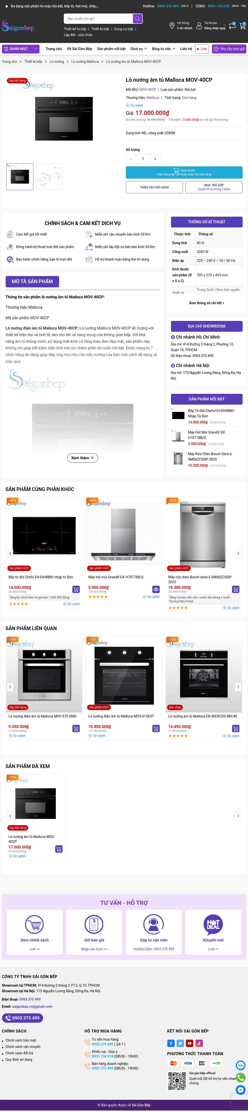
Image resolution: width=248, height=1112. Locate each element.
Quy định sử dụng (19, 1059)
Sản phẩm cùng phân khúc (40, 489)
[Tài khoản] (210, 26)
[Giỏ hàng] (242, 25)
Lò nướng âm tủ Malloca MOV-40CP (32, 839)
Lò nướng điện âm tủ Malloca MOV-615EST (121, 716)
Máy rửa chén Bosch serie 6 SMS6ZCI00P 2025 (210, 456)
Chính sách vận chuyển (23, 1047)
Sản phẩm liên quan (31, 628)
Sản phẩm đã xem (28, 766)
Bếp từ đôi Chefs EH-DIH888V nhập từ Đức (211, 413)
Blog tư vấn (163, 49)
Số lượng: (133, 150)
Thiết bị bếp (100, 29)
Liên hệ (186, 49)
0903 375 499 (203, 356)
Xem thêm (82, 458)
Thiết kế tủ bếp (75, 29)
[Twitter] (180, 1043)
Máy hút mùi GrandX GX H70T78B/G (206, 435)
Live (204, 49)
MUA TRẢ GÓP (214, 187)
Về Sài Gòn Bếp (79, 49)
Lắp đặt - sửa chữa (78, 35)
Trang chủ (54, 49)
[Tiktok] (199, 1043)
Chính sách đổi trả (19, 1053)
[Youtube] (189, 1043)
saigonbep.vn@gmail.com (32, 1006)
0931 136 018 (102, 1056)
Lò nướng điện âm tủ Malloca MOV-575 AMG (43, 716)
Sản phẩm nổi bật (111, 49)
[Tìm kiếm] (137, 18)
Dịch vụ (139, 49)
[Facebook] (171, 1043)
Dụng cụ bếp (124, 29)
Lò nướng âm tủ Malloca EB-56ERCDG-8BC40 (202, 716)
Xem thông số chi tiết (206, 303)
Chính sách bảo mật (21, 1040)
